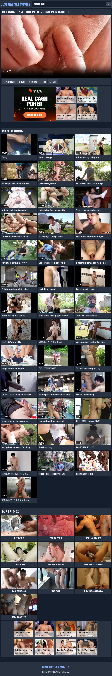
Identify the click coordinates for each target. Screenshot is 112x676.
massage (34, 81)
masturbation (10, 81)
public (23, 81)
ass (44, 81)
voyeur (54, 81)
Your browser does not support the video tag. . (56, 46)
